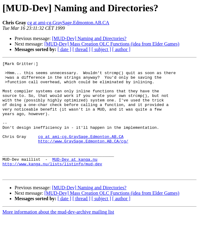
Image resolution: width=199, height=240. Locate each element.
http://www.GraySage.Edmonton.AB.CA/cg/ (83, 157)
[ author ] (121, 49)
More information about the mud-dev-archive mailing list (58, 234)
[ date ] (64, 49)
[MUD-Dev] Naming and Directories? (89, 38)
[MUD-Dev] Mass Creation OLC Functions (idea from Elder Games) (111, 43)
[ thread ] (81, 49)
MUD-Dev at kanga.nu (74, 179)
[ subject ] (101, 49)
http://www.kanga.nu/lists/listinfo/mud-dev (52, 184)
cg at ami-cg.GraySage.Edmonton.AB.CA (68, 22)
